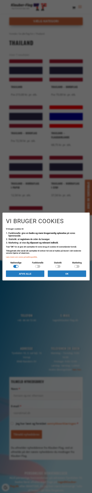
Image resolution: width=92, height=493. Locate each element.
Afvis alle (25, 273)
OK (66, 273)
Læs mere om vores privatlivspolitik (21, 257)
